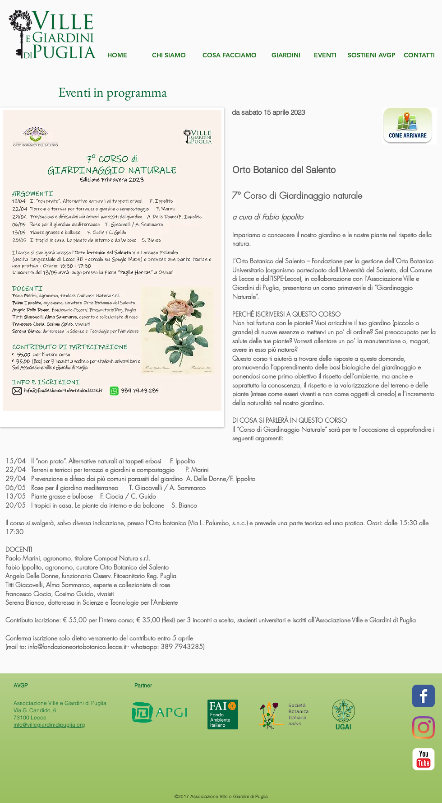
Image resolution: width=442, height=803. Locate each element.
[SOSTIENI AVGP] (372, 56)
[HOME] (117, 56)
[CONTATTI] (419, 56)
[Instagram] (423, 727)
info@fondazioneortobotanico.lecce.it (77, 646)
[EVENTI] (325, 56)
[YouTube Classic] (423, 759)
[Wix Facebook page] (423, 696)
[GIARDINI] (286, 56)
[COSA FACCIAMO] (230, 56)
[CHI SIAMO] (169, 56)
